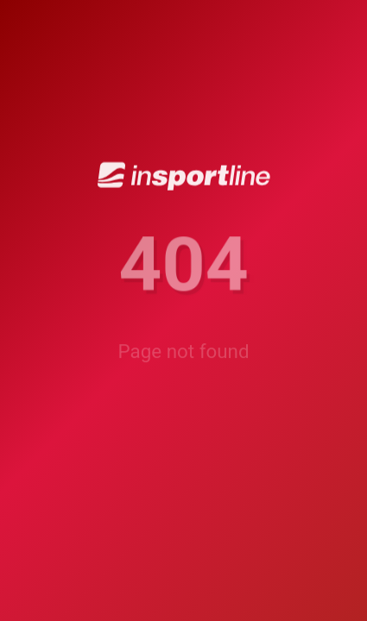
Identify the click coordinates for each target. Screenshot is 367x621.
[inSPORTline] (184, 177)
